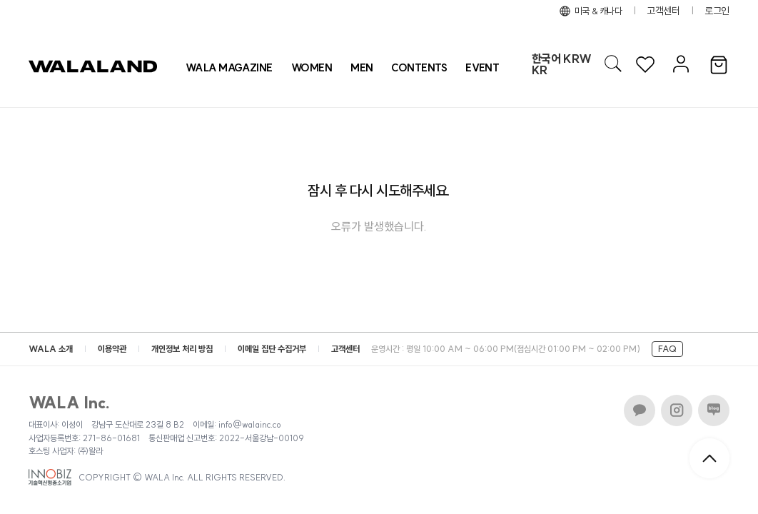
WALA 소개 (51, 348)
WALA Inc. (70, 402)
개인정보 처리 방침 (182, 348)
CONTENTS (419, 68)
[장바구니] (718, 65)
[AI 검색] (613, 64)
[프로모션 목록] (482, 68)
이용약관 (112, 348)
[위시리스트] (645, 65)
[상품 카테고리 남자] (361, 68)
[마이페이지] (679, 65)
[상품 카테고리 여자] (311, 68)
